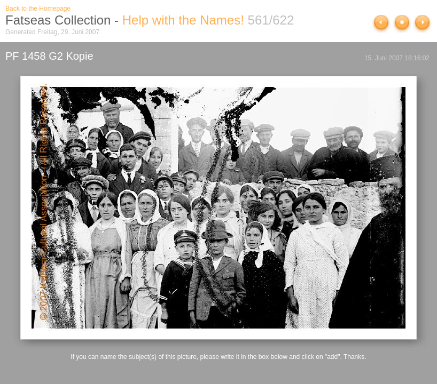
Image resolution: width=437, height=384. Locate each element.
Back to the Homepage (38, 8)
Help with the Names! (183, 20)
